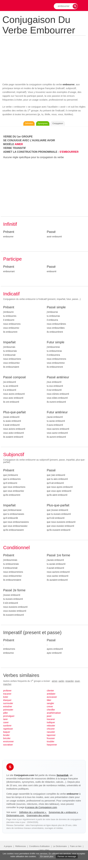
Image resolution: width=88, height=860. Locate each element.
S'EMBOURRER (69, 151)
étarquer (7, 700)
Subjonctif (13, 454)
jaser (49, 716)
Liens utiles (44, 850)
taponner (51, 735)
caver (6, 722)
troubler (50, 741)
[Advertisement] (44, 58)
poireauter (8, 709)
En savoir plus (46, 856)
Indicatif (11, 293)
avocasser (52, 697)
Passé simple (56, 307)
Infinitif (10, 224)
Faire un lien (75, 846)
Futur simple (55, 342)
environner (8, 741)
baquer (6, 732)
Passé (51, 232)
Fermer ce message (67, 856)
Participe (12, 259)
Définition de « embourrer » (33, 812)
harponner (52, 744)
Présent (8, 232)
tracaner (7, 693)
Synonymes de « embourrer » (63, 812)
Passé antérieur (58, 377)
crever (50, 706)
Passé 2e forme (14, 590)
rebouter (51, 725)
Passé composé (14, 377)
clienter (50, 690)
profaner (7, 690)
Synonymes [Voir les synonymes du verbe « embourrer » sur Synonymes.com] (43, 123)
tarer (5, 719)
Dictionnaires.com (15, 815)
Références (20, 846)
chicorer (51, 728)
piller (5, 713)
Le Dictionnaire (60, 846)
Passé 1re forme (58, 555)
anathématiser (54, 713)
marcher (7, 684)
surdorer (7, 725)
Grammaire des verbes (38, 815)
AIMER (19, 144)
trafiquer (51, 722)
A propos (8, 846)
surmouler (8, 703)
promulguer (8, 716)
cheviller (51, 709)
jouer (77, 681)
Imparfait (9, 342)
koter (5, 697)
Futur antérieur (57, 412)
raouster (51, 732)
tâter (49, 700)
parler (61, 681)
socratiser (8, 744)
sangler (50, 703)
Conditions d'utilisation (39, 846)
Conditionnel (16, 547)
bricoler (7, 738)
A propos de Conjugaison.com (41, 807)
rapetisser (8, 728)
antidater (51, 693)
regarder (69, 681)
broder (6, 735)
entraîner (7, 706)
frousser (51, 738)
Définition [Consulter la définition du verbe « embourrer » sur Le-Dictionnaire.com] (29, 123)
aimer (54, 681)
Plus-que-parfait (14, 412)
